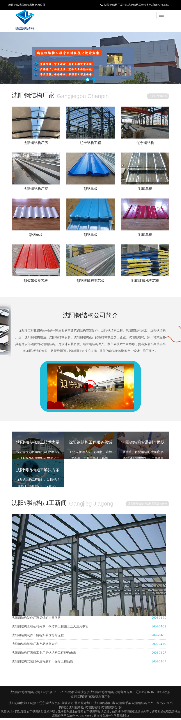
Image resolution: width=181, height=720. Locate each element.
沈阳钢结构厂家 (35, 189)
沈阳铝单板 (76, 707)
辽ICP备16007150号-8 (150, 692)
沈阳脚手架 (123, 703)
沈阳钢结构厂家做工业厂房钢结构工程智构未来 (44, 652)
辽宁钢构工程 (90, 143)
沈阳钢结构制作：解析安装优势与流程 (38, 635)
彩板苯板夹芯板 (35, 281)
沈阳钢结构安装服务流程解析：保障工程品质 (42, 661)
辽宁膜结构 (47, 703)
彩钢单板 (90, 189)
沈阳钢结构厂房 (35, 143)
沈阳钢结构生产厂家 (146, 703)
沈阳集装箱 (92, 707)
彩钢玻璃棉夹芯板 (90, 281)
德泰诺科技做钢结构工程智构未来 (147, 503)
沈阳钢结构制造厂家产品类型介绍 (35, 644)
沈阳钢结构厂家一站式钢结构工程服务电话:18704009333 (136, 4)
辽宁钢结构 (145, 143)
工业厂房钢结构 (158, 96)
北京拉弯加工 (84, 703)
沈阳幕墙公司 (64, 703)
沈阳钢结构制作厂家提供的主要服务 (36, 617)
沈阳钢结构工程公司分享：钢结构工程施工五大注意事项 (50, 626)
